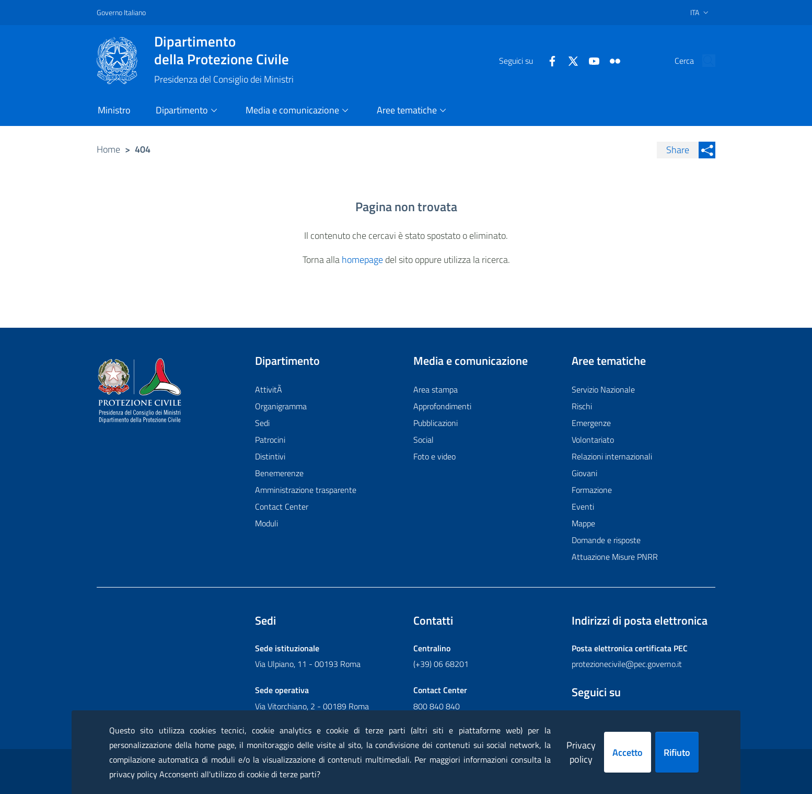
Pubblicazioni (435, 423)
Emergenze (591, 423)
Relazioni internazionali (612, 456)
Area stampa (435, 389)
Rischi (582, 406)
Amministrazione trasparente (305, 490)
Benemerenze (279, 473)
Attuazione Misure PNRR (615, 556)
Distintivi (270, 456)
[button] (702, 60)
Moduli (266, 523)
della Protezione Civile (224, 50)
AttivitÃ (269, 389)
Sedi (262, 423)
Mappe (583, 523)
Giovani (584, 473)
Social (423, 439)
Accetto (627, 752)
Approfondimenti (442, 406)
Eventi (583, 506)
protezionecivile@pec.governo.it (627, 664)
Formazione (592, 490)
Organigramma (281, 406)
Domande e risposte (606, 540)
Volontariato (593, 439)
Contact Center (281, 506)
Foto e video (434, 456)
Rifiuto (677, 752)
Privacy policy (581, 752)
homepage (362, 259)
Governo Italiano (121, 12)
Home (108, 149)
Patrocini (270, 439)
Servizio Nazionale (603, 389)
